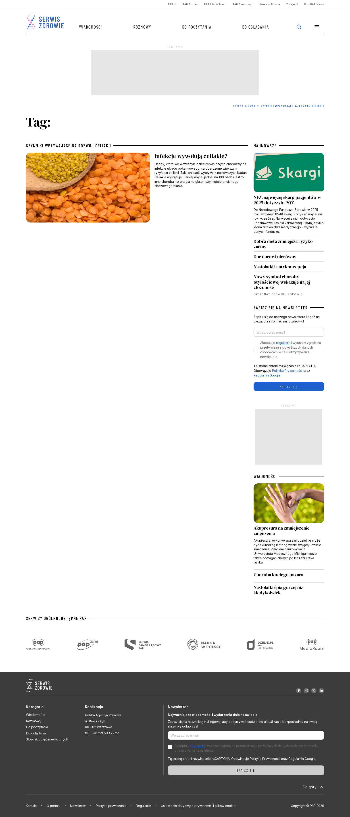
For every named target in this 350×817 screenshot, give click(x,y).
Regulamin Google (267, 375)
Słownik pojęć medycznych (47, 739)
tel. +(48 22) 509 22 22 (102, 733)
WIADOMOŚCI (265, 476)
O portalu (53, 806)
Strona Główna (244, 105)
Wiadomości (90, 26)
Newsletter (78, 806)
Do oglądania (255, 26)
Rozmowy (142, 26)
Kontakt (31, 806)
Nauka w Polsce (269, 4)
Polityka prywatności (111, 806)
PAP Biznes (190, 4)
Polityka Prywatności (287, 370)
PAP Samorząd (242, 4)
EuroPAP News (314, 4)
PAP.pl (172, 4)
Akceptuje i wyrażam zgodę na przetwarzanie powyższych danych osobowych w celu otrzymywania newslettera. (290, 350)
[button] (317, 27)
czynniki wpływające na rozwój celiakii (68, 145)
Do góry (313, 787)
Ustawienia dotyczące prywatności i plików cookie (198, 806)
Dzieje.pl (292, 4)
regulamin (283, 343)
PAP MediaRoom (215, 4)
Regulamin (143, 806)
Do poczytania (196, 26)
